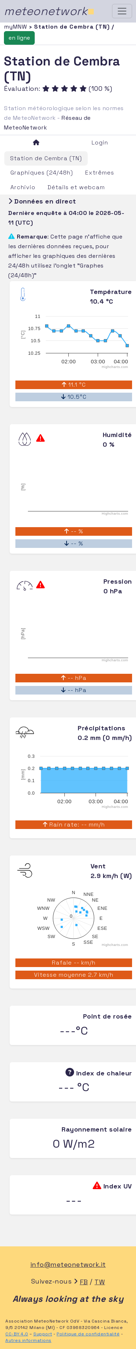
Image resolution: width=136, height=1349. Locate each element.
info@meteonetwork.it (68, 1264)
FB (84, 1282)
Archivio (22, 187)
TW (99, 1282)
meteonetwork (49, 11)
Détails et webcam (76, 187)
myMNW (16, 26)
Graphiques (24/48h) (41, 172)
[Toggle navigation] (122, 11)
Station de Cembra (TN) (46, 158)
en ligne (19, 37)
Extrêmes (99, 172)
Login (100, 142)
